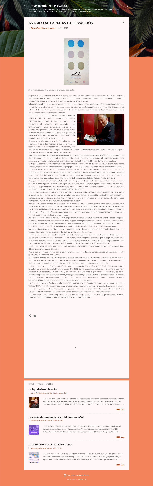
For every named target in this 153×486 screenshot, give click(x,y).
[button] (123, 22)
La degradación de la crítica (43, 389)
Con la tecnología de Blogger (76, 475)
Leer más (120, 410)
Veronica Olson (82, 480)
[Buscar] (127, 6)
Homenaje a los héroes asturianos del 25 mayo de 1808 (56, 417)
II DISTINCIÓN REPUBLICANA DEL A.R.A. (50, 444)
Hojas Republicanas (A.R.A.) (48, 6)
